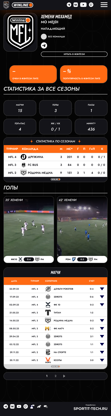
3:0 (92, 360)
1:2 (91, 312)
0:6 (92, 296)
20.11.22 (14, 360)
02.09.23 (14, 304)
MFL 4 (12, 157)
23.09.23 (14, 288)
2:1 (91, 336)
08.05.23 (14, 328)
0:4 (92, 288)
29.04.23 (14, 336)
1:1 (91, 344)
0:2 (92, 304)
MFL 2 (12, 173)
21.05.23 (14, 312)
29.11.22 (14, 352)
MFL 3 (12, 165)
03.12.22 (14, 344)
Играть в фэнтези (74, 54)
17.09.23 (14, 296)
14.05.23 (14, 320)
